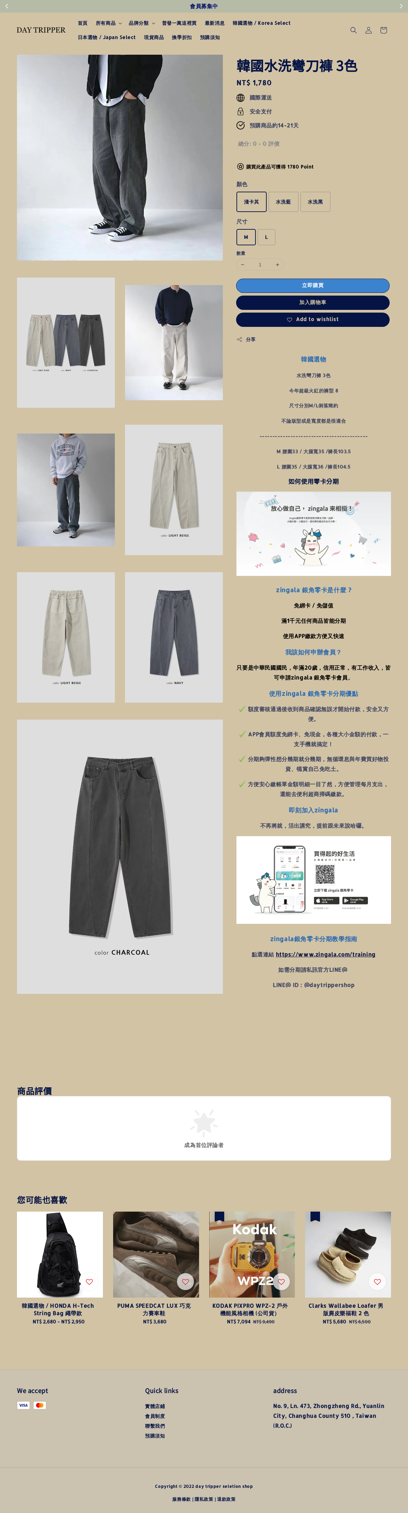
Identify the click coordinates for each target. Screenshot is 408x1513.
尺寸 (242, 221)
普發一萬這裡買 (179, 23)
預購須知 (210, 37)
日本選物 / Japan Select (107, 37)
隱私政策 (204, 1499)
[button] (353, 30)
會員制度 (155, 1416)
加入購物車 (312, 302)
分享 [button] (246, 339)
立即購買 (313, 285)
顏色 (242, 184)
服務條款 (181, 1499)
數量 (241, 253)
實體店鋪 (155, 1406)
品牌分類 (138, 23)
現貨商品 (154, 37)
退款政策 (226, 1499)
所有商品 (106, 23)
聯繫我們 (155, 1426)
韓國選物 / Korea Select (261, 23)
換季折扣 (182, 37)
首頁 (83, 23)
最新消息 (215, 23)
